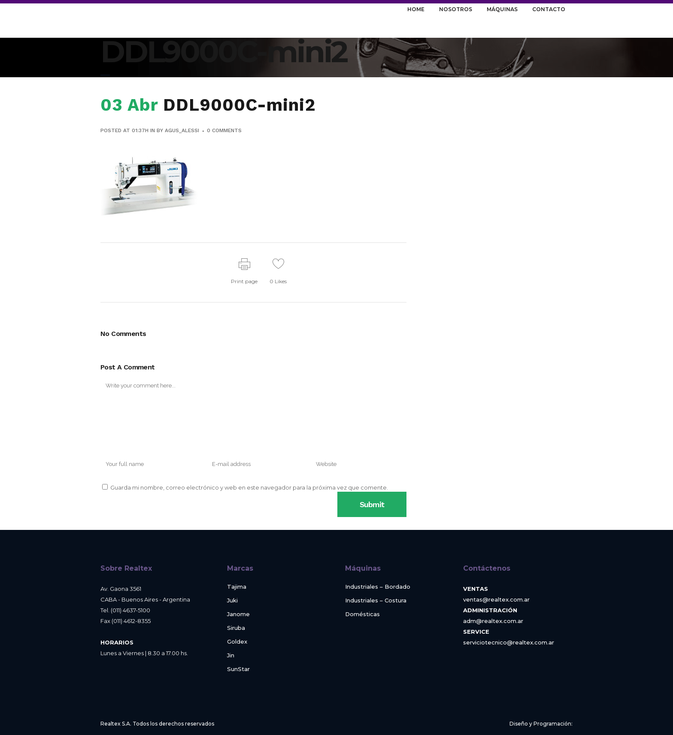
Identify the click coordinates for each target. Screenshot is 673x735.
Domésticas (362, 614)
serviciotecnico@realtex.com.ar (508, 642)
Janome (238, 614)
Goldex (237, 641)
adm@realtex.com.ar (493, 620)
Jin (230, 655)
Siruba (236, 628)
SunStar (238, 669)
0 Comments (224, 130)
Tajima (236, 587)
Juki (232, 600)
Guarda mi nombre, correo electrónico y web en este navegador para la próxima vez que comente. (249, 487)
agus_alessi (182, 130)
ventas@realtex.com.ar (496, 599)
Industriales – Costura (375, 600)
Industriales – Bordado (377, 587)
